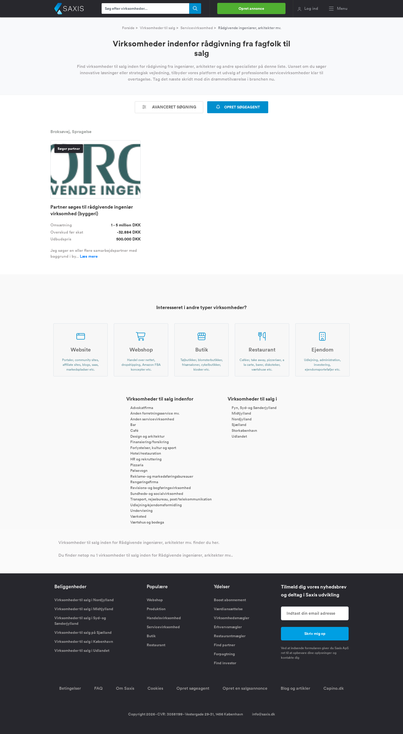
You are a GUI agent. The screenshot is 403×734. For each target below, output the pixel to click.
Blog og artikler (295, 688)
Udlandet (239, 436)
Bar (133, 424)
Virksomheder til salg (157, 27)
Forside (128, 27)
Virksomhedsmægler (231, 618)
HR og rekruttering (146, 459)
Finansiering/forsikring (149, 442)
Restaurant (156, 645)
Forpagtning (224, 654)
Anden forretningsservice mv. (155, 413)
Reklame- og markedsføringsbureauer (161, 476)
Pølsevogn (139, 470)
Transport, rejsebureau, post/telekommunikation (171, 499)
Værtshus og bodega (147, 522)
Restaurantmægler (229, 636)
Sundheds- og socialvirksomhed (156, 493)
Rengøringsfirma (144, 482)
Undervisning (141, 510)
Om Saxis (125, 688)
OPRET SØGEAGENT (237, 107)
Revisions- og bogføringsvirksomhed (160, 487)
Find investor (225, 663)
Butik (151, 636)
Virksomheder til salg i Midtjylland (83, 609)
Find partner (224, 645)
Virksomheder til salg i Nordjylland (84, 600)
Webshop (155, 600)
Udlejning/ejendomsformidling (156, 504)
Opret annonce (251, 8)
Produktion (156, 609)
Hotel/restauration (145, 453)
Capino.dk (333, 688)
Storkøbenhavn (244, 430)
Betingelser (70, 688)
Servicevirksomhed (196, 27)
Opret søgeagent (192, 688)
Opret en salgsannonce (245, 688)
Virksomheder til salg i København (83, 641)
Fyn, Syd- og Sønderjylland (254, 407)
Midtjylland (241, 413)
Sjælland (239, 424)
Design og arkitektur (147, 436)
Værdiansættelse (228, 609)
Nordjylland (242, 418)
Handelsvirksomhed (164, 618)
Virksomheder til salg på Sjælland (83, 632)
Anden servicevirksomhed (152, 418)
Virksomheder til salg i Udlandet (81, 650)
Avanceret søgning (169, 107)
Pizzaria (136, 464)
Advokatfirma (141, 407)
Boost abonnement (230, 600)
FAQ (98, 688)
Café (134, 430)
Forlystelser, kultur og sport (153, 447)
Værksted (138, 516)
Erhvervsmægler (228, 627)
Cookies (155, 688)
